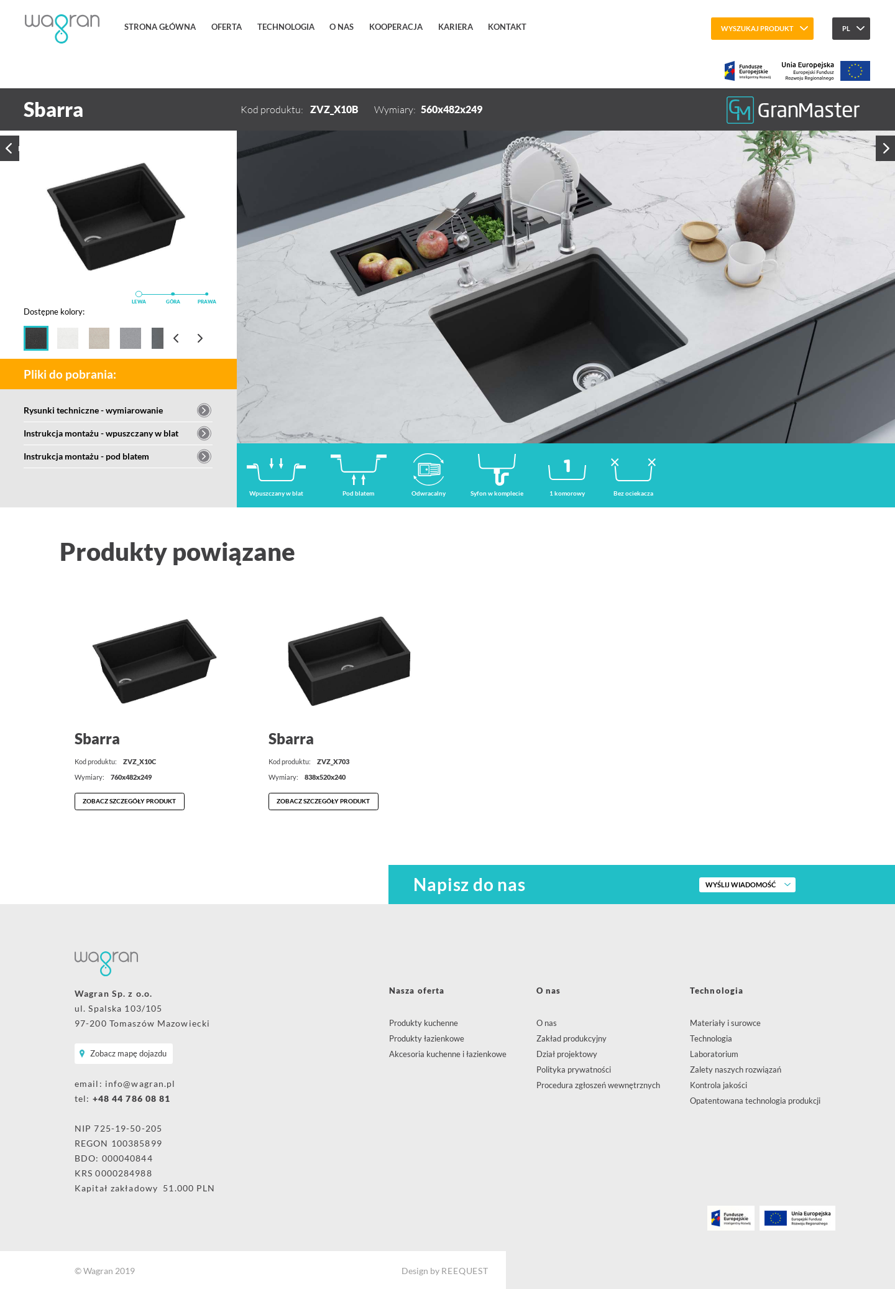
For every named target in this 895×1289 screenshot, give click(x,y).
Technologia (284, 29)
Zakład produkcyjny (571, 1038)
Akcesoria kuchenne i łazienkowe (448, 1053)
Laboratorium (714, 1053)
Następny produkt (886, 153)
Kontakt (499, 29)
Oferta (226, 29)
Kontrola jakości (718, 1084)
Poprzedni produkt (8, 153)
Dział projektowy (566, 1053)
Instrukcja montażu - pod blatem (86, 456)
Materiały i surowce (725, 1022)
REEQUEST (464, 1269)
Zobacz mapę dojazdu (128, 1053)
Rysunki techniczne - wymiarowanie (93, 410)
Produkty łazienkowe (426, 1038)
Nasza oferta (416, 990)
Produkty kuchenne (423, 1022)
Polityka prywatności (573, 1069)
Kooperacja (391, 29)
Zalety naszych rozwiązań (735, 1069)
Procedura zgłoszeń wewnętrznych (598, 1084)
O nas (338, 29)
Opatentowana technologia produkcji (755, 1100)
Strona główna (161, 29)
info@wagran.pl (140, 1082)
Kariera (449, 29)
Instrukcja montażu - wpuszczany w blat (101, 433)
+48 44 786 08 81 (132, 1097)
